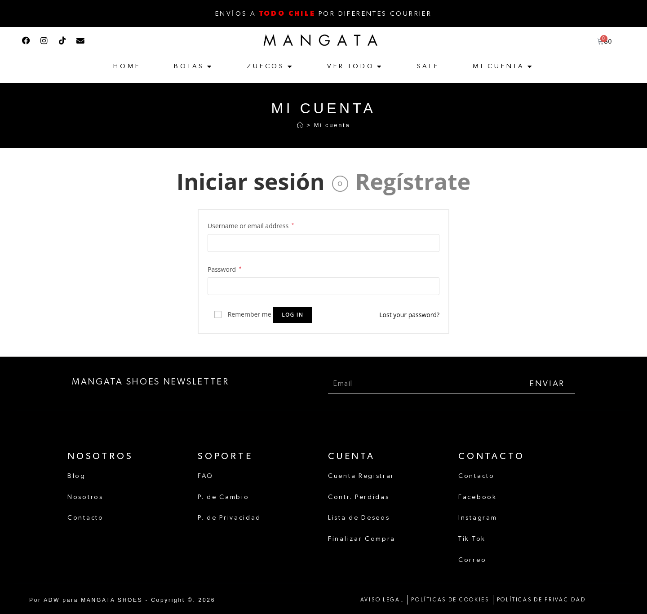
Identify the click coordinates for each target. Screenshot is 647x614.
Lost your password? (409, 314)
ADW (50, 598)
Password (224, 269)
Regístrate (413, 181)
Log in (292, 314)
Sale (428, 66)
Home (127, 66)
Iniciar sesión (251, 181)
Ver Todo (350, 66)
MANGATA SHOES (110, 598)
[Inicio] (300, 125)
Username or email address (251, 225)
